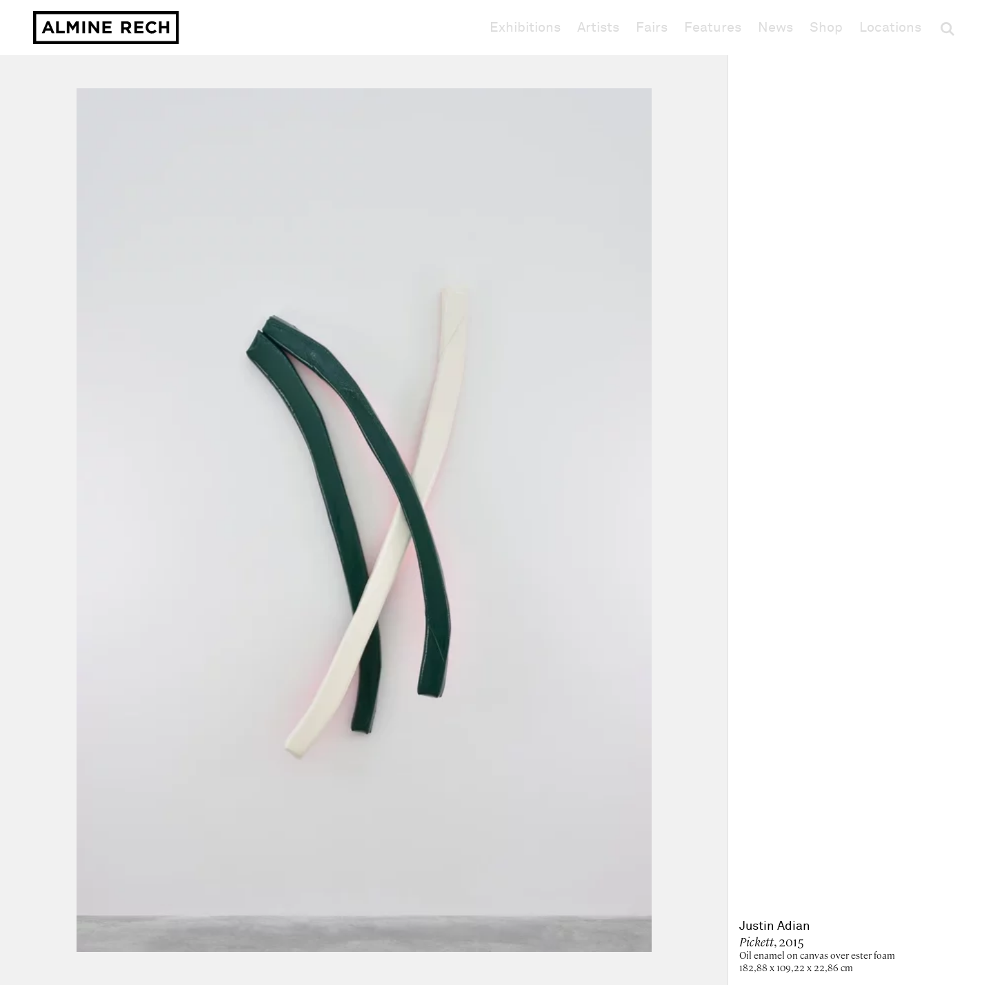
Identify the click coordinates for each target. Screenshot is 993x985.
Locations (890, 27)
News (775, 27)
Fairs (652, 27)
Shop (826, 27)
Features (712, 27)
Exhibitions (525, 27)
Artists (598, 27)
